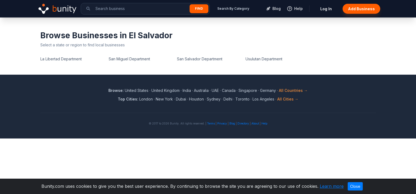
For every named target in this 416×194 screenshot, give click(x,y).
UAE (215, 90)
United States (136, 90)
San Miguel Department (129, 59)
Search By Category (233, 8)
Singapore (248, 90)
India (187, 90)
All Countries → (293, 90)
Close (355, 186)
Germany (268, 90)
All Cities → (287, 99)
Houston (196, 99)
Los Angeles (263, 99)
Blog (232, 123)
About (255, 123)
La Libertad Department (61, 59)
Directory (243, 123)
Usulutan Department (264, 59)
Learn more (332, 186)
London (146, 99)
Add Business (361, 8)
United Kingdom (165, 90)
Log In (326, 8)
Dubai (181, 99)
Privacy (222, 123)
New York (164, 99)
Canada (229, 90)
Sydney (214, 99)
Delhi (227, 99)
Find (199, 8)
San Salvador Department (199, 59)
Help (264, 123)
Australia (201, 90)
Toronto (242, 99)
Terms (211, 123)
